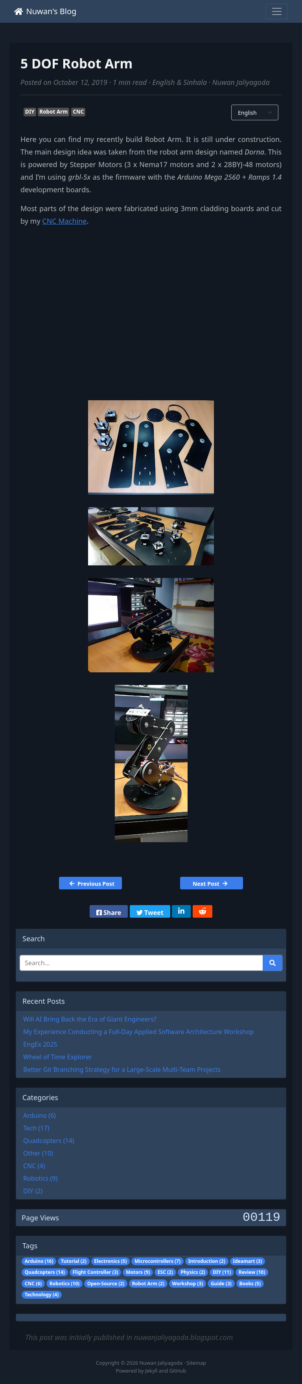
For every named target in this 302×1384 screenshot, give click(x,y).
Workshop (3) (187, 1283)
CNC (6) (33, 1283)
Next (210, 883)
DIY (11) (222, 1272)
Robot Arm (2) (148, 1283)
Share (108, 912)
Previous (92, 883)
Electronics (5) (110, 1261)
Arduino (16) (39, 1261)
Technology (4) (42, 1294)
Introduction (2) (206, 1261)
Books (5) (250, 1283)
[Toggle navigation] (277, 11)
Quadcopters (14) (45, 1272)
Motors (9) (138, 1272)
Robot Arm (53, 111)
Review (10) (252, 1272)
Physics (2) (193, 1272)
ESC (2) (165, 1272)
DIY (30, 111)
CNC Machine (64, 221)
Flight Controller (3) (95, 1272)
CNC (78, 111)
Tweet (150, 912)
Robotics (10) (64, 1283)
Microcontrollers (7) (157, 1261)
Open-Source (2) (105, 1283)
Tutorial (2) (74, 1261)
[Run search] (272, 963)
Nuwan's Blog (45, 11)
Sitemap (196, 1362)
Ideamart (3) (247, 1261)
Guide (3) (221, 1283)
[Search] (141, 963)
